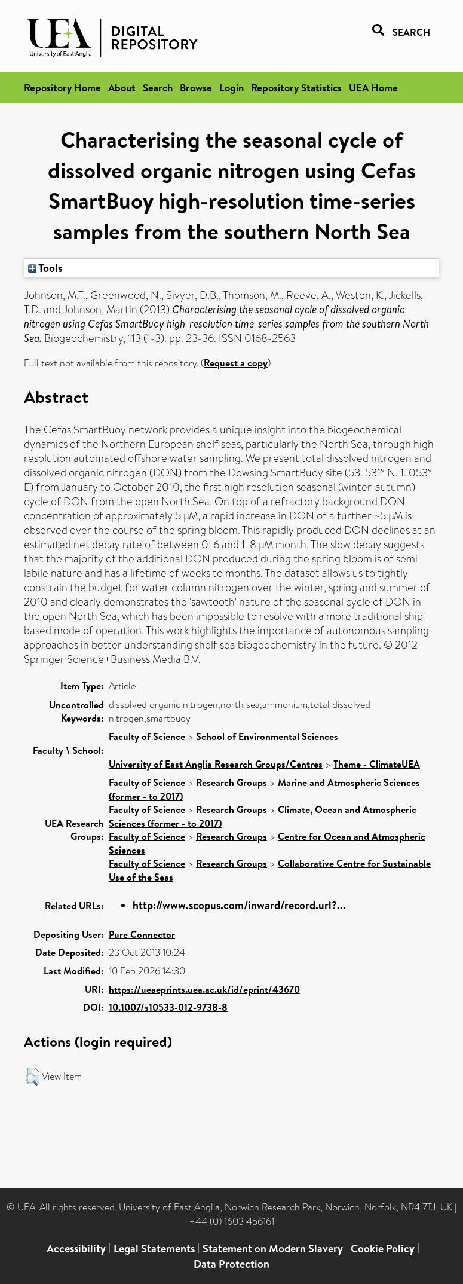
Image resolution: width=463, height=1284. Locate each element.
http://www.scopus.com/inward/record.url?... (239, 905)
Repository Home (62, 87)
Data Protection (231, 1264)
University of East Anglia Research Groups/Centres (216, 764)
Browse (196, 87)
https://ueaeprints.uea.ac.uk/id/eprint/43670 (204, 989)
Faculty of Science (147, 736)
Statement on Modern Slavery (273, 1248)
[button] (32, 1077)
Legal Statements (154, 1248)
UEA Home (373, 87)
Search (158, 87)
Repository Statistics (296, 87)
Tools (45, 268)
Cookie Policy (383, 1248)
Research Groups (231, 782)
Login (231, 87)
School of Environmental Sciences (267, 736)
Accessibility (76, 1248)
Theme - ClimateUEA (376, 764)
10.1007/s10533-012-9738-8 (168, 1007)
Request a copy (236, 362)
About (122, 87)
